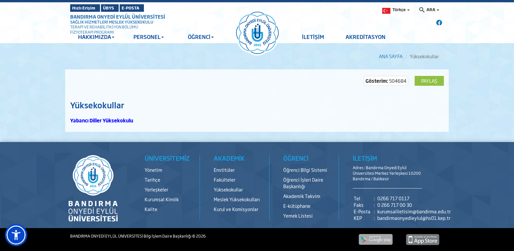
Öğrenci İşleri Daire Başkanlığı (303, 182)
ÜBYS (118, 8)
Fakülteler (224, 179)
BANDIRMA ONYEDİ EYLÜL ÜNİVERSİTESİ (117, 16)
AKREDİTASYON (366, 37)
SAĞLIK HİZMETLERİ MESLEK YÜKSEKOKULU (111, 22)
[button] (16, 234)
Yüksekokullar (228, 189)
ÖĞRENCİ (201, 37)
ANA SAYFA (391, 56)
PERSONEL (148, 37)
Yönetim (153, 169)
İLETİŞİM (313, 37)
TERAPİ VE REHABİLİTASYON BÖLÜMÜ (104, 27)
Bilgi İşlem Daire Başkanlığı (168, 236)
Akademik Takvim (301, 195)
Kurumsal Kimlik (162, 199)
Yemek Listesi (298, 215)
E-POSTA (149, 8)
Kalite (151, 209)
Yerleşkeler (156, 189)
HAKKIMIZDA (96, 37)
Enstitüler (224, 169)
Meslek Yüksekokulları (237, 199)
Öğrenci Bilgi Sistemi (305, 169)
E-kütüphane (296, 205)
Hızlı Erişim (86, 8)
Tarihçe (152, 179)
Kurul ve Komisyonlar (236, 209)
